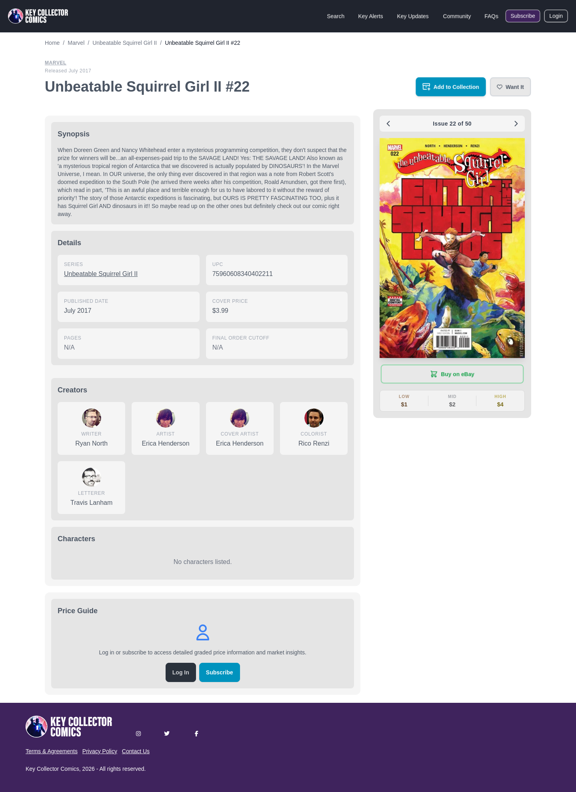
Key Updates (413, 16)
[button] (510, 86)
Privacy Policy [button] (99, 751)
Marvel (55, 63)
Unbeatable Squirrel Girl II (101, 273)
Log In (180, 672)
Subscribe (522, 16)
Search (335, 16)
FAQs (491, 16)
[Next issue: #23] (516, 124)
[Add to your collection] (450, 86)
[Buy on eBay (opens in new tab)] (452, 374)
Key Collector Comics (52, 769)
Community (457, 16)
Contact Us (136, 751)
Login (556, 16)
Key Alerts (370, 16)
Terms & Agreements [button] (52, 751)
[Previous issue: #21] (388, 124)
